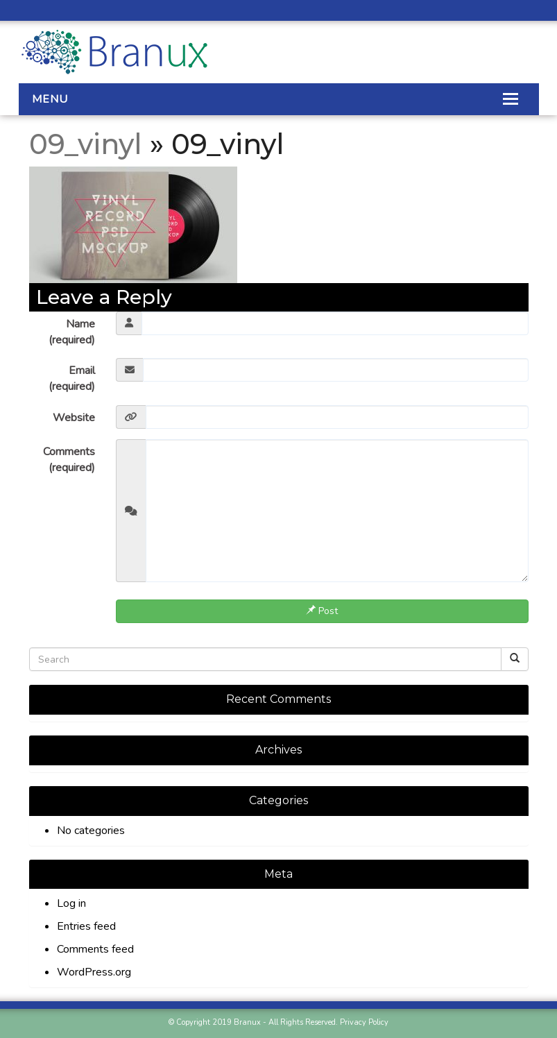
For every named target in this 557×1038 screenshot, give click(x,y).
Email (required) (72, 378)
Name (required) (72, 332)
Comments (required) (69, 459)
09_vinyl (85, 144)
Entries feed (86, 926)
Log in (71, 903)
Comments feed (95, 949)
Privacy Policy (364, 1022)
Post (322, 611)
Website (74, 417)
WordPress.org (94, 972)
